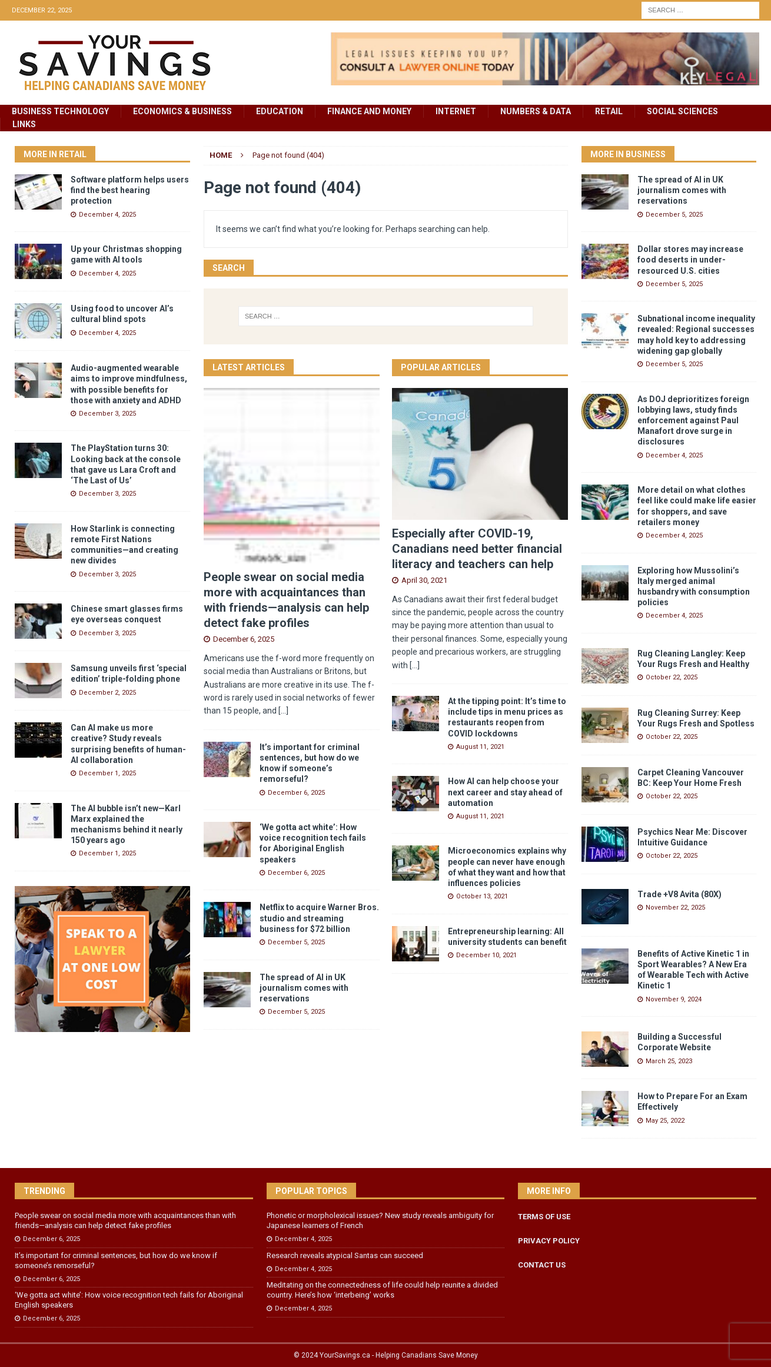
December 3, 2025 (107, 413)
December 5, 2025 (296, 942)
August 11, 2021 (480, 747)
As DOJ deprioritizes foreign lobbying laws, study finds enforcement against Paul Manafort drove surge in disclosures (693, 420)
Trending (44, 1191)
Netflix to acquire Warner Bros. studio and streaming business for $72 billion (319, 918)
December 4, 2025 (107, 214)
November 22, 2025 (675, 907)
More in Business (628, 154)
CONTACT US (542, 1264)
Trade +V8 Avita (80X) (679, 894)
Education (279, 111)
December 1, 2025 (107, 773)
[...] (283, 710)
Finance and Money (369, 111)
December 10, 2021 (486, 955)
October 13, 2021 (482, 896)
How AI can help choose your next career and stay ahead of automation (505, 792)
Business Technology (60, 111)
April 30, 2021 (424, 580)
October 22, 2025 (671, 677)
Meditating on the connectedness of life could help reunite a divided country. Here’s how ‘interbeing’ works (382, 1289)
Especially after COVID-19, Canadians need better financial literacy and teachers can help (477, 548)
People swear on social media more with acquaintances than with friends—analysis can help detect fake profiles (125, 1220)
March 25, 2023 (669, 1061)
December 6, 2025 (243, 639)
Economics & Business (182, 111)
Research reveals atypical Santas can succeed (345, 1255)
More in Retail (55, 154)
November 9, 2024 (674, 999)
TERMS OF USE (544, 1216)
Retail (609, 111)
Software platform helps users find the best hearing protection (130, 190)
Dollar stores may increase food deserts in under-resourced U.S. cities (690, 259)
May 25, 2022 (665, 1120)
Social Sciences (682, 111)
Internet (456, 111)
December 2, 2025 (107, 692)
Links (24, 124)
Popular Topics (311, 1191)
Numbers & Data (535, 111)
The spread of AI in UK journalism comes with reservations (304, 988)
